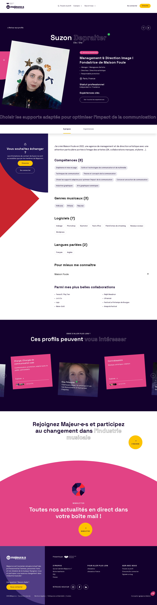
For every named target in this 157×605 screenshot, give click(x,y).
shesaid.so (91, 569)
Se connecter (132, 6)
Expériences (89, 129)
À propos (67, 129)
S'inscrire (145, 6)
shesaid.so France (94, 571)
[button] (4, 375)
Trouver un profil (127, 569)
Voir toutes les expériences (94, 99)
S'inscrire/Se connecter (130, 571)
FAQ (54, 574)
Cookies (68, 596)
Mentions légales (40, 596)
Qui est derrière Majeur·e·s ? (62, 569)
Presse (55, 577)
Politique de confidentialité (56, 596)
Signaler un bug (127, 574)
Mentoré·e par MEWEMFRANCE (89, 52)
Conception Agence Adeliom (141, 596)
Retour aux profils (15, 28)
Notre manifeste (58, 571)
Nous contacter (16, 587)
